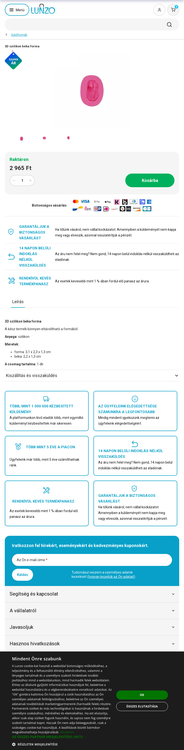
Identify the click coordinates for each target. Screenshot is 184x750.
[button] (63, 737)
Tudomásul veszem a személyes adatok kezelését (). (104, 574)
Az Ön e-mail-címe (32, 560)
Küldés (22, 575)
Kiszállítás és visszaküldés (92, 375)
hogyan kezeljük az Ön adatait (111, 577)
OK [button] (142, 695)
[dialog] (92, 700)
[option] (21, 138)
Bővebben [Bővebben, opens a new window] (67, 732)
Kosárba (150, 180)
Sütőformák (19, 35)
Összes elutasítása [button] (142, 706)
